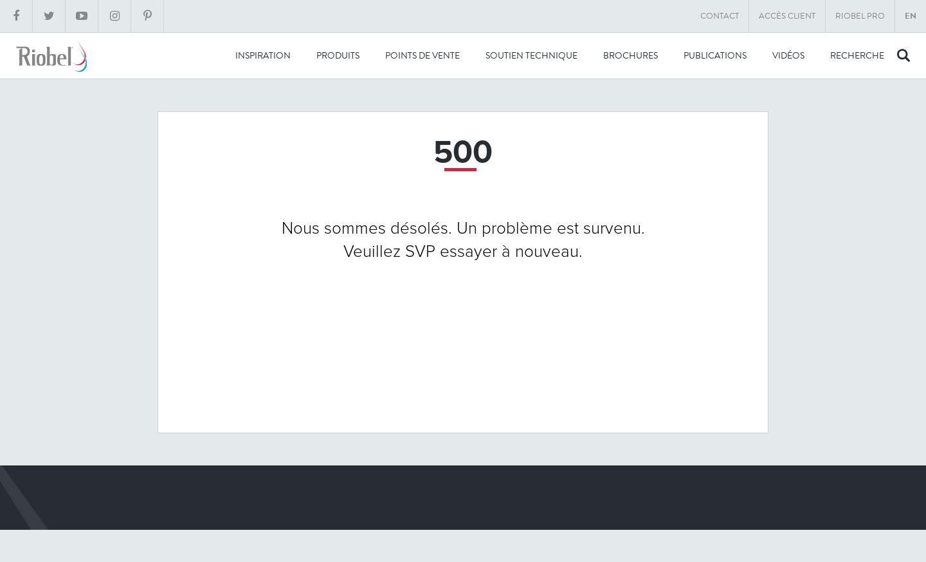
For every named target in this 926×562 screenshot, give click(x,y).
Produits (337, 55)
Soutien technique (531, 55)
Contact (719, 16)
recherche (857, 55)
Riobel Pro (860, 16)
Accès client (787, 16)
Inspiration (263, 55)
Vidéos (788, 55)
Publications (715, 55)
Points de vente (422, 55)
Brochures (630, 55)
